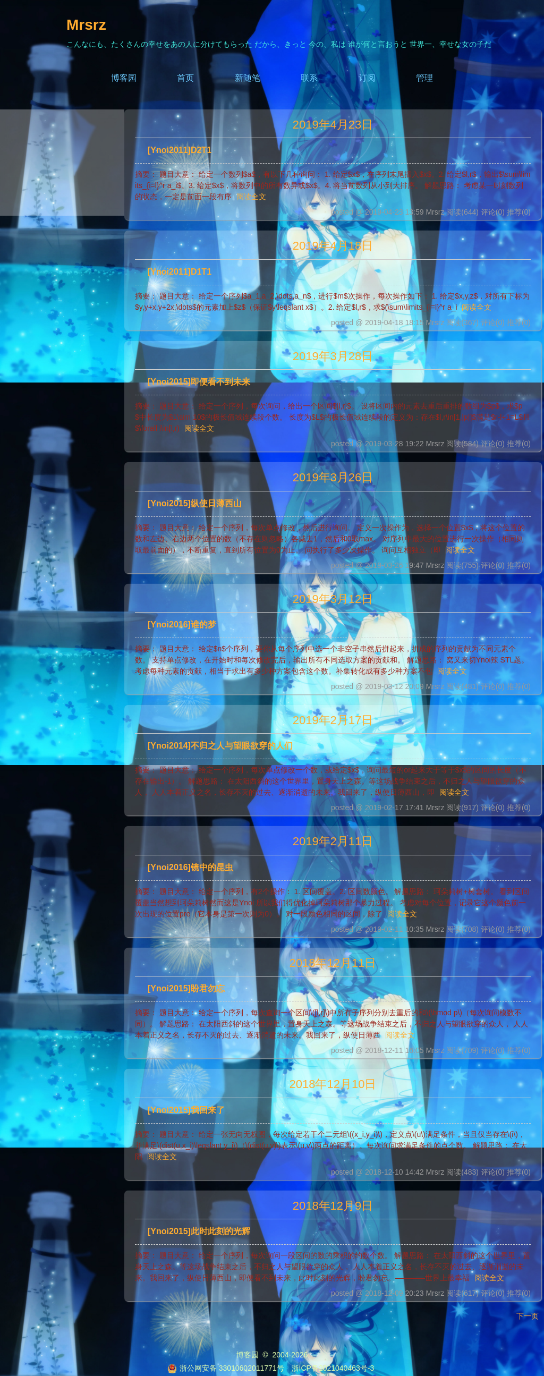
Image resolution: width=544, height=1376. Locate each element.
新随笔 (247, 77)
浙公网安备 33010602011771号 (225, 1368)
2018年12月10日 (333, 1084)
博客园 (124, 77)
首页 (185, 77)
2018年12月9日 (333, 1205)
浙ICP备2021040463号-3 (333, 1368)
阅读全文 (251, 196)
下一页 (527, 1316)
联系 (309, 77)
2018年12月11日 (333, 963)
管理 (424, 77)
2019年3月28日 (333, 356)
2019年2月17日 (333, 720)
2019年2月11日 (333, 841)
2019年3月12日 (333, 599)
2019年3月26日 (333, 477)
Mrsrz (86, 24)
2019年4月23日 (333, 124)
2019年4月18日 (333, 245)
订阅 (367, 77)
